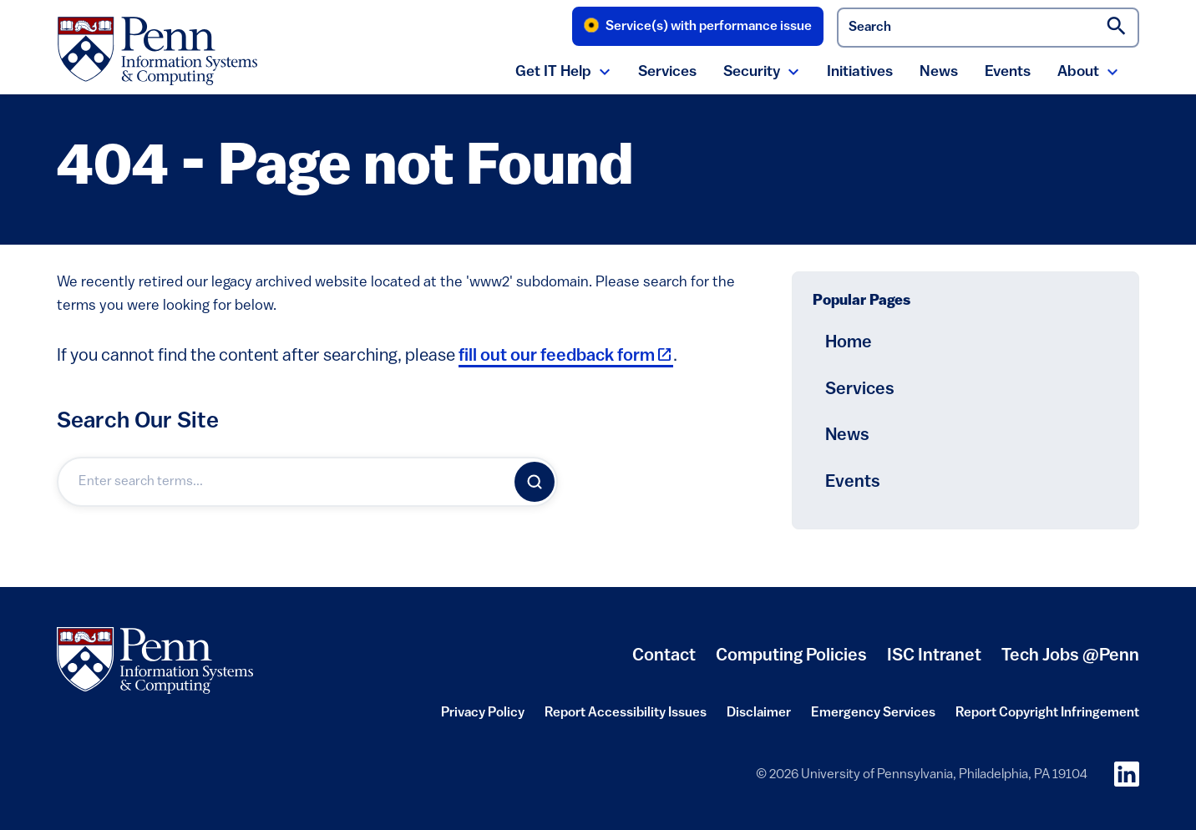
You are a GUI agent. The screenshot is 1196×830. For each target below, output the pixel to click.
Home (848, 343)
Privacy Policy (483, 718)
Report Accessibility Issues (626, 718)
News (939, 72)
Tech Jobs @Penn (1070, 656)
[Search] (534, 482)
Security (751, 72)
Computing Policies (791, 662)
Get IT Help (553, 72)
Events (1008, 72)
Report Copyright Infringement (1047, 718)
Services (667, 72)
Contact (664, 656)
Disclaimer (759, 718)
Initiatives (860, 72)
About (1078, 72)
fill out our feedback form (566, 356)
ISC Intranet (934, 662)
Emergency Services (873, 718)
